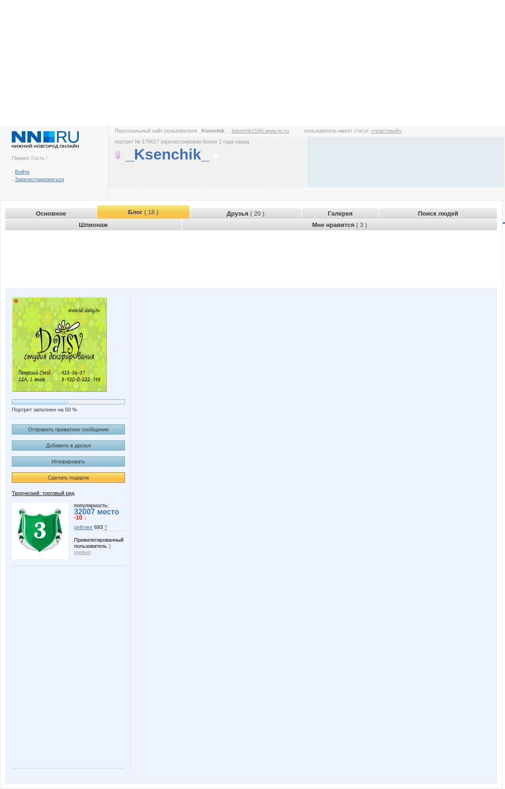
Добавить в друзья (68, 445)
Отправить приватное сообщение (68, 429)
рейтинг (83, 527)
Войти (22, 172)
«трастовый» (386, 131)
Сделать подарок (68, 477)
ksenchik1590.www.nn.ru (260, 131)
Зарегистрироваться (39, 179)
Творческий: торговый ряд (43, 493)
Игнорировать (68, 461)
